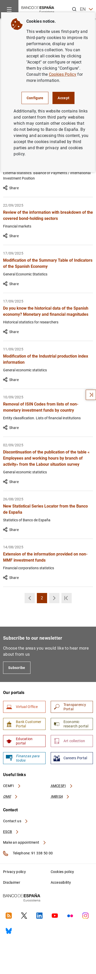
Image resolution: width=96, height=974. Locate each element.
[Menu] (9, 9)
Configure (35, 98)
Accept (63, 98)
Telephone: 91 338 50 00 (28, 853)
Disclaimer (11, 882)
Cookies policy (62, 872)
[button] (30, 598)
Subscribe (16, 668)
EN (86, 9)
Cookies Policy (62, 74)
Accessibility (61, 882)
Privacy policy (14, 872)
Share (11, 188)
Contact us (15, 821)
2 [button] (44, 599)
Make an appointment (24, 842)
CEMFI (12, 786)
